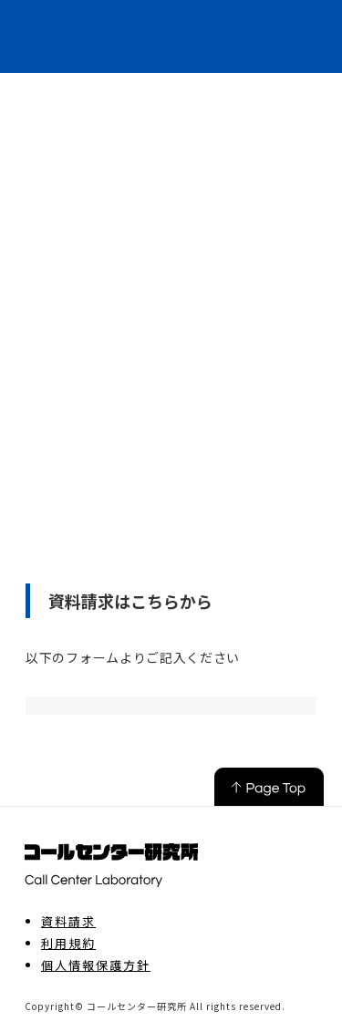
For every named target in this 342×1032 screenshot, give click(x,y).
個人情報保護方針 (95, 965)
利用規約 (68, 943)
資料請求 (68, 921)
